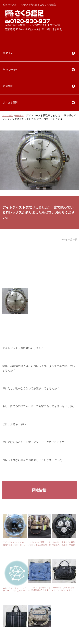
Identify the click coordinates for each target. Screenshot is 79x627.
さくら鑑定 (7, 116)
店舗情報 (8, 86)
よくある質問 (10, 102)
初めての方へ (10, 69)
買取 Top (7, 53)
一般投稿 (19, 116)
